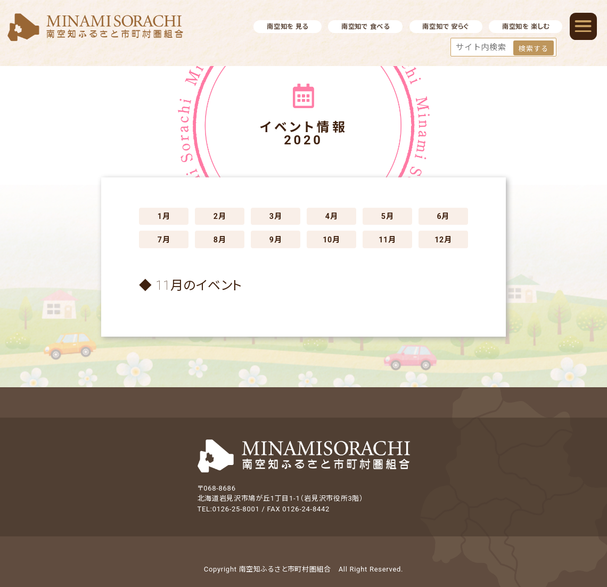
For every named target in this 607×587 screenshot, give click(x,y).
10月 (331, 239)
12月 (443, 239)
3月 (275, 216)
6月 (443, 216)
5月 (387, 216)
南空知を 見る (287, 26)
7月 (164, 239)
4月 (331, 216)
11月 (387, 239)
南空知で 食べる (365, 26)
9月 (275, 239)
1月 (164, 216)
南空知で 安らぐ (445, 26)
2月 (220, 216)
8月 (220, 239)
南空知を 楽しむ (525, 26)
